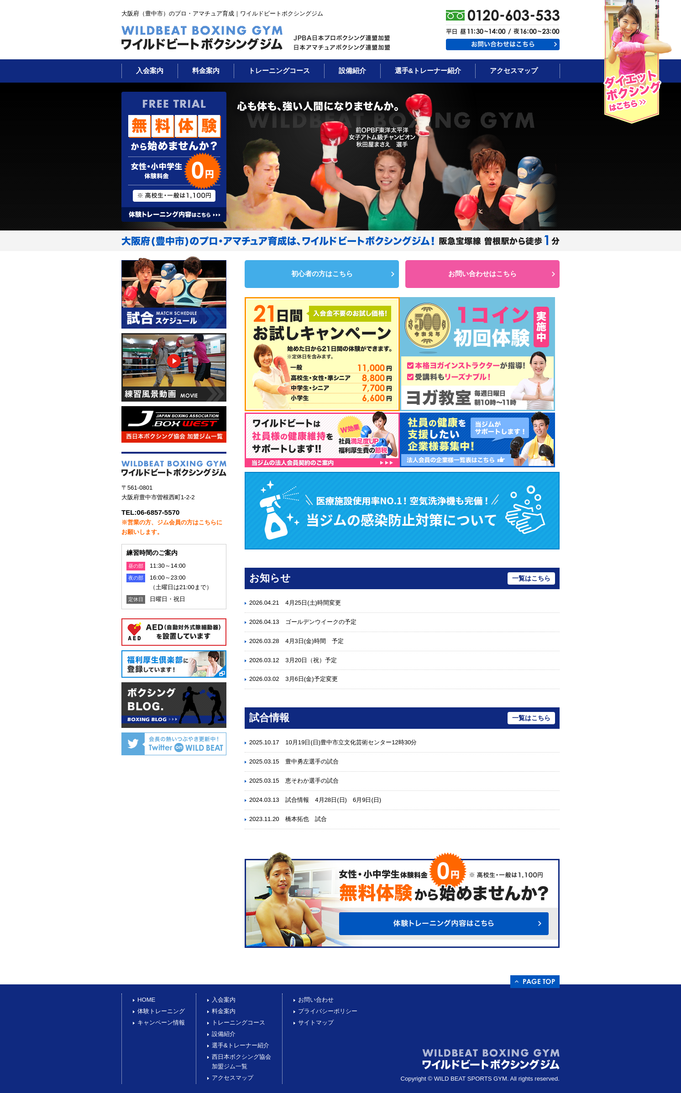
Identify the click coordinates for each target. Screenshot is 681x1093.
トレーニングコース (279, 70)
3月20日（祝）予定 (311, 660)
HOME (146, 999)
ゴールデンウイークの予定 (320, 621)
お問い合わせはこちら (482, 273)
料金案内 (206, 70)
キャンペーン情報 (161, 1022)
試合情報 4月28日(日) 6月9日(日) (333, 799)
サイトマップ (316, 1022)
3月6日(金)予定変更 (311, 678)
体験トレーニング (161, 1011)
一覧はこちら (531, 578)
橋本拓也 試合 (306, 819)
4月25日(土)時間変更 (313, 602)
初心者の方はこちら (322, 273)
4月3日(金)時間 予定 (314, 641)
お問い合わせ (316, 999)
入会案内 (149, 70)
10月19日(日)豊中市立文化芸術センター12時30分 (351, 742)
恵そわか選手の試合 (312, 780)
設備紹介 (352, 70)
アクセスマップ (514, 70)
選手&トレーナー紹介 (428, 70)
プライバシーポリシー (327, 1011)
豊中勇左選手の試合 (312, 761)
